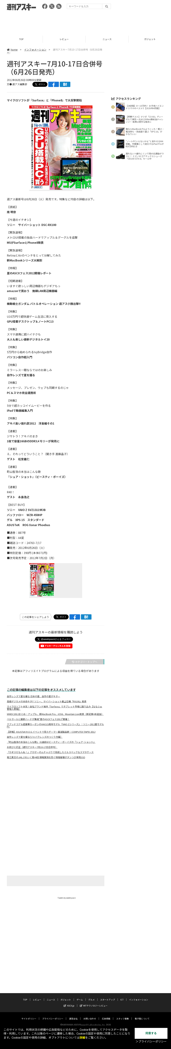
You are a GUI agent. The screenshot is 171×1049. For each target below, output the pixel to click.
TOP (21, 39)
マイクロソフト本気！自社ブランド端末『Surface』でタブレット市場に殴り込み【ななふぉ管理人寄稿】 (54, 707)
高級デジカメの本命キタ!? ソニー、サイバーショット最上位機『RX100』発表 (46, 701)
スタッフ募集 (122, 1015)
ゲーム (80, 996)
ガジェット (65, 996)
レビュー (64, 39)
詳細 (82, 1037)
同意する (151, 1033)
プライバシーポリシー (52, 1015)
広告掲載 (106, 1015)
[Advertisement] (85, 22)
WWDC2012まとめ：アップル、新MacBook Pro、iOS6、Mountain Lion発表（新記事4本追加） (55, 714)
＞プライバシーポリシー (151, 1041)
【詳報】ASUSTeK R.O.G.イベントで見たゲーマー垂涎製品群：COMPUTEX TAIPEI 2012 (51, 732)
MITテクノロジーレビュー (94, 1002)
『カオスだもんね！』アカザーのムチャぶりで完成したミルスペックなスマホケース (50, 752)
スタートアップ (107, 996)
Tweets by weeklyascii (67, 897)
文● (9, 84)
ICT (122, 996)
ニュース (107, 39)
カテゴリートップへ (84, 661)
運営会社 (73, 1015)
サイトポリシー (29, 1015)
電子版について (142, 1015)
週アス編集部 (19, 84)
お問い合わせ (89, 1015)
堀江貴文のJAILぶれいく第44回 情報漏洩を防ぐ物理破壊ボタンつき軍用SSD (46, 757)
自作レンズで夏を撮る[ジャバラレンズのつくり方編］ (35, 737)
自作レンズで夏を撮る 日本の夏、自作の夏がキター (33, 696)
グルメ (91, 996)
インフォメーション (35, 49)
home (12, 49)
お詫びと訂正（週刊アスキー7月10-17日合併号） (32, 747)
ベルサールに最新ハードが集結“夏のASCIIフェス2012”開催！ (38, 719)
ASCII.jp (69, 1002)
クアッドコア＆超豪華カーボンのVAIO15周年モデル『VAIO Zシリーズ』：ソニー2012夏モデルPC (55, 725)
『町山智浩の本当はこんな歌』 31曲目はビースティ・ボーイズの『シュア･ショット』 (51, 742)
